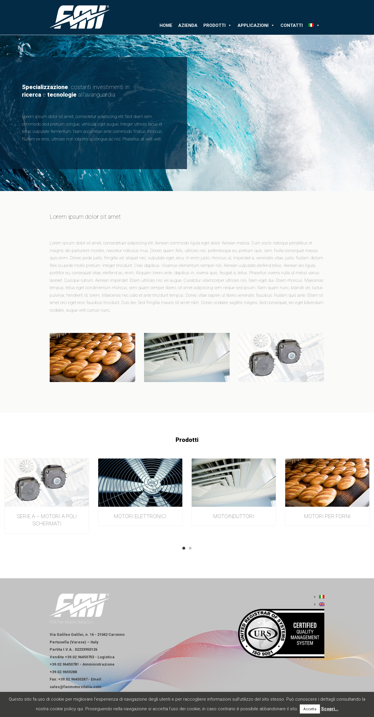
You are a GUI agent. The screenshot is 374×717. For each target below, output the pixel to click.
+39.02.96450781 (64, 664)
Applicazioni (256, 25)
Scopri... (329, 708)
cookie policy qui (66, 708)
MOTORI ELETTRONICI (140, 516)
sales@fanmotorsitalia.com (75, 687)
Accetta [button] (309, 709)
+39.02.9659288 (63, 672)
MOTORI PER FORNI (327, 516)
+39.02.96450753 (79, 657)
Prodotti (217, 25)
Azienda (188, 25)
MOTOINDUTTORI (233, 516)
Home (166, 25)
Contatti (291, 25)
